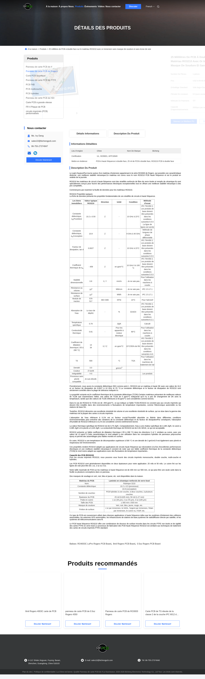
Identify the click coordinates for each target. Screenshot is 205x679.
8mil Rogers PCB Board (124, 548)
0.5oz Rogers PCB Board (149, 548)
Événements (90, 6)
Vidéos (101, 6)
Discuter (133, 6)
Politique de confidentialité (44, 676)
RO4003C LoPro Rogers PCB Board (94, 548)
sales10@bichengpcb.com (43, 141)
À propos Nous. (66, 6)
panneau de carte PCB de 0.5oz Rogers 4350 (80, 617)
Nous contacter (113, 6)
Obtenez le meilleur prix (141, 121)
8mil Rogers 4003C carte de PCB (40, 616)
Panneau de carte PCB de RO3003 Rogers (121, 617)
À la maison (52, 6)
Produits (79, 6)
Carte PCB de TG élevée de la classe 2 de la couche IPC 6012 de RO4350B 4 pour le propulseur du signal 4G (161, 618)
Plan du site (27, 676)
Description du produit (126, 133)
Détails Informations (87, 133)
